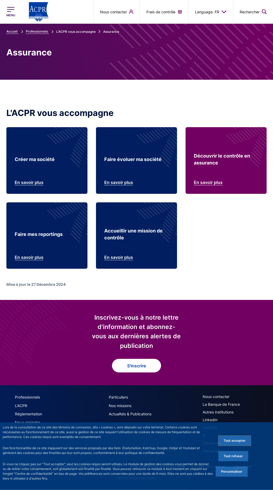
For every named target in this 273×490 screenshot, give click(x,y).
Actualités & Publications (130, 415)
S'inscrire (136, 367)
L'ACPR (21, 406)
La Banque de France (221, 405)
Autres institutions (218, 413)
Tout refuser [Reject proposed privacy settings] (233, 456)
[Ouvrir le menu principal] (10, 12)
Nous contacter (216, 398)
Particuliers (118, 398)
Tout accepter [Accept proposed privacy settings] (235, 441)
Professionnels (27, 398)
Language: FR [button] (211, 11)
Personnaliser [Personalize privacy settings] (231, 471)
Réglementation (28, 415)
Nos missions (120, 406)
